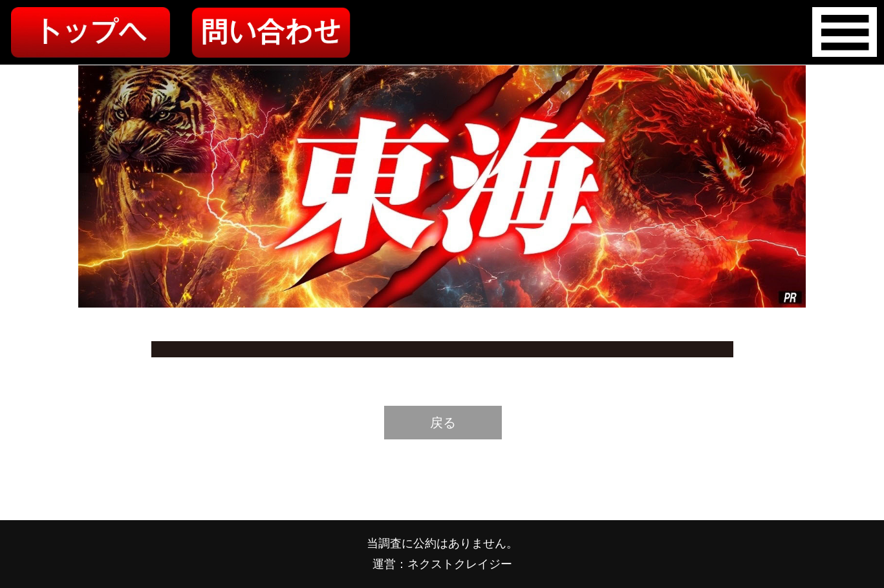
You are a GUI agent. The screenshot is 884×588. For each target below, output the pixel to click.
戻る (443, 422)
